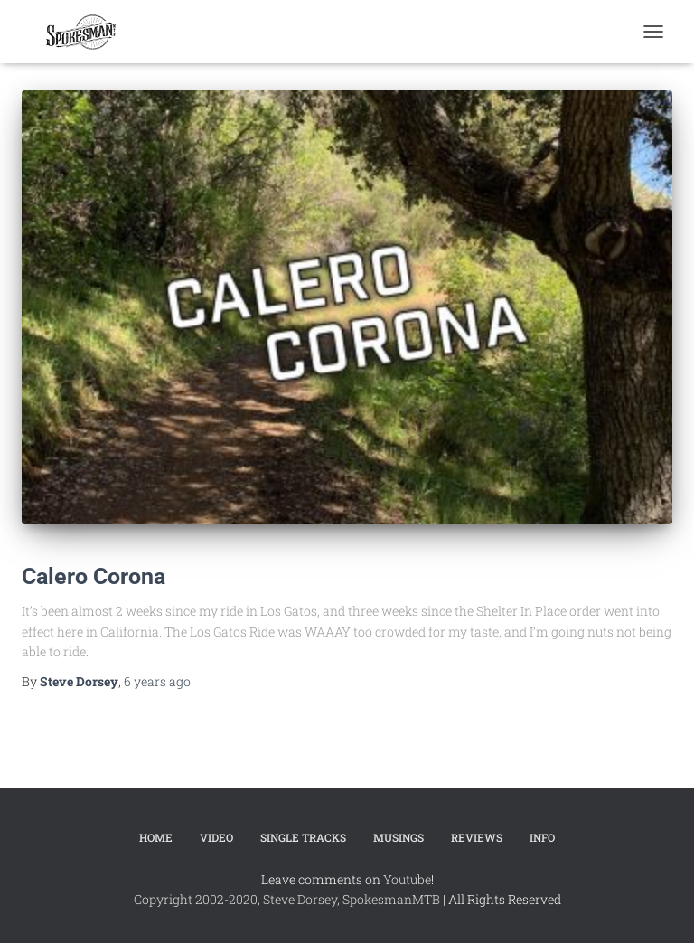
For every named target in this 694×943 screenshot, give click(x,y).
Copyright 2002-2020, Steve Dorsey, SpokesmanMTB (287, 899)
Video (216, 837)
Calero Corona (93, 576)
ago (157, 681)
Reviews (476, 837)
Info (542, 837)
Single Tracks (303, 837)
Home (156, 837)
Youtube (407, 879)
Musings (398, 837)
